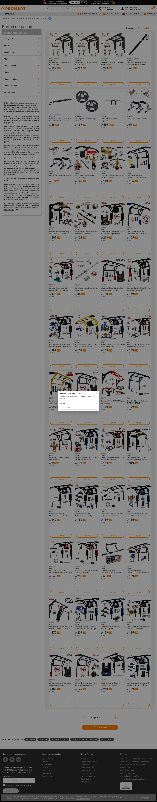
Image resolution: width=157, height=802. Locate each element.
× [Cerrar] (96, 393)
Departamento (64, 403)
